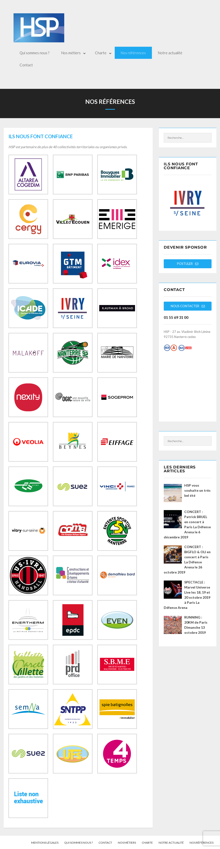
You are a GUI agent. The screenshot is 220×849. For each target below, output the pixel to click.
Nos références (133, 53)
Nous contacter (188, 306)
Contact (26, 65)
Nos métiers (71, 53)
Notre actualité (170, 53)
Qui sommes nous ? (34, 53)
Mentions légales (44, 842)
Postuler (187, 264)
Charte (100, 53)
